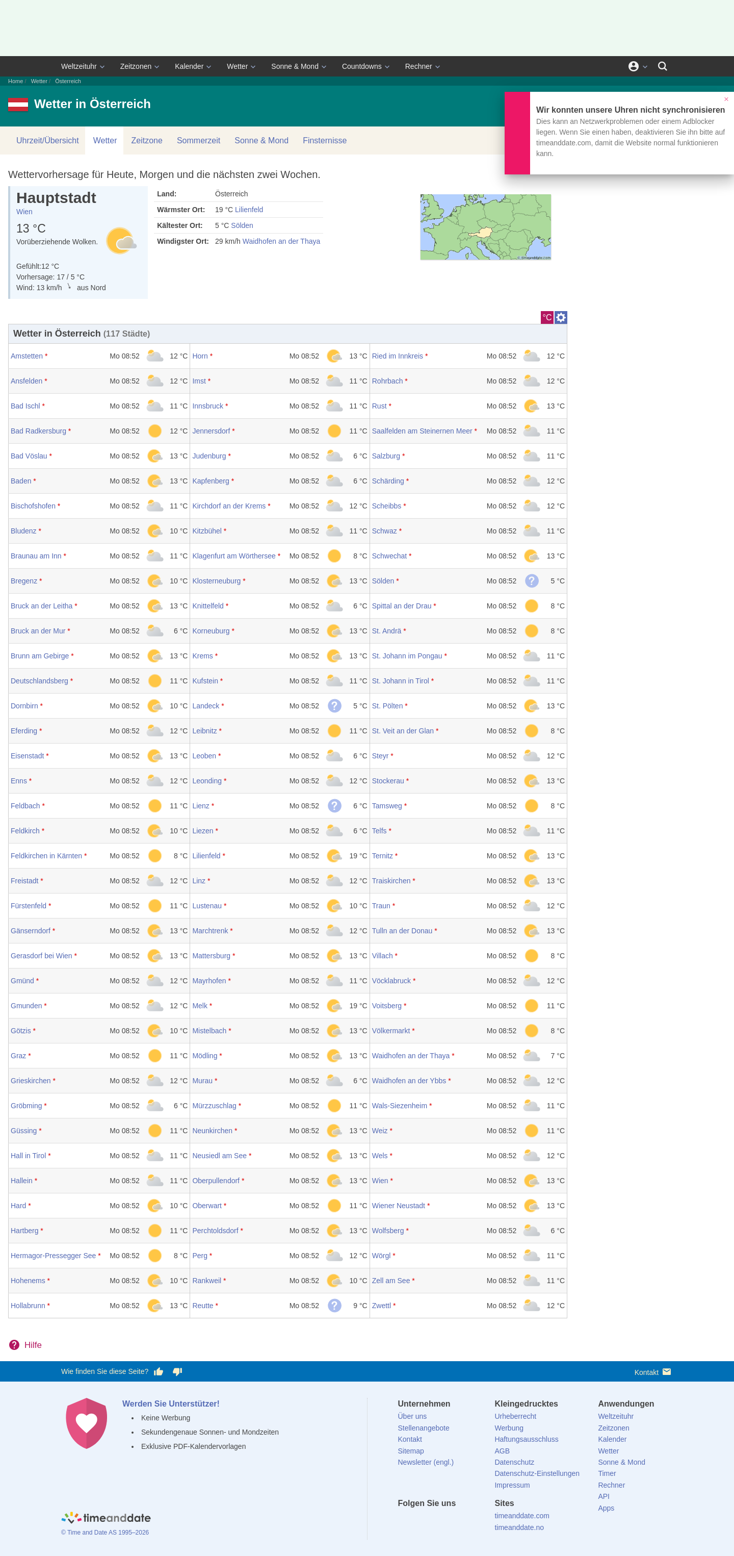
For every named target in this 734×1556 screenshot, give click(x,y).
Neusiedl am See (219, 1156)
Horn (199, 356)
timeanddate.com (521, 1516)
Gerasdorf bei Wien (41, 956)
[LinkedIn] (440, 1522)
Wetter (237, 66)
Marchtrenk (210, 931)
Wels (380, 1156)
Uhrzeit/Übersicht (47, 140)
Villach (382, 956)
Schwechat (389, 556)
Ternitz (382, 856)
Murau (202, 1081)
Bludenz (24, 531)
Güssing (24, 1131)
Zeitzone (147, 140)
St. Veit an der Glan (403, 731)
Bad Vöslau (29, 456)
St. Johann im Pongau (407, 656)
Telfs (379, 831)
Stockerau (388, 781)
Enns (19, 781)
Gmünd (22, 981)
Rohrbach (387, 381)
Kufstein (205, 681)
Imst (198, 381)
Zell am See (391, 1281)
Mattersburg (211, 956)
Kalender (189, 66)
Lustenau (207, 906)
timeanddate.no (519, 1527)
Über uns (412, 1416)
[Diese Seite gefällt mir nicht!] (177, 1372)
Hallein (22, 1181)
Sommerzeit (198, 140)
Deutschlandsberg (39, 681)
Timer (607, 1473)
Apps (606, 1508)
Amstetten (27, 356)
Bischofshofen (33, 506)
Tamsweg (387, 806)
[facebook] (405, 1522)
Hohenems (28, 1281)
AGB (502, 1451)
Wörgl (381, 1256)
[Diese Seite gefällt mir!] (158, 1372)
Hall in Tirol (28, 1156)
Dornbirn (24, 706)
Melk (199, 1006)
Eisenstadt (27, 756)
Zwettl (381, 1306)
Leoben (204, 756)
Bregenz (24, 581)
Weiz (380, 1131)
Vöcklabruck (391, 981)
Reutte (202, 1306)
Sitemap (411, 1451)
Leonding (207, 781)
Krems (202, 656)
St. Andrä (387, 631)
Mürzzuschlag (214, 1106)
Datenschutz (514, 1462)
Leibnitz (204, 731)
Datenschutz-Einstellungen (537, 1473)
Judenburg (209, 456)
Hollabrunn (28, 1306)
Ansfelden (26, 381)
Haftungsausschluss (526, 1439)
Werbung (508, 1428)
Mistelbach (209, 1031)
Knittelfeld (207, 606)
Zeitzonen (135, 66)
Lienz (200, 806)
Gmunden (26, 1006)
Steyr (380, 756)
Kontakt (654, 1371)
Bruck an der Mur (38, 631)
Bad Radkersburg (38, 431)
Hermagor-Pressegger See (53, 1256)
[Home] (106, 1519)
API (604, 1496)
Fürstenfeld (28, 906)
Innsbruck (207, 406)
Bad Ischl (25, 406)
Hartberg (24, 1231)
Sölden (242, 225)
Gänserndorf (30, 931)
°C (547, 317)
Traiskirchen (391, 881)
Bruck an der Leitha (41, 606)
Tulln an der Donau (402, 931)
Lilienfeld (249, 210)
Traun (381, 906)
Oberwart (207, 1206)
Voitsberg (387, 1006)
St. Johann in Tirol (400, 681)
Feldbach (25, 806)
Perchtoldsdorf (215, 1231)
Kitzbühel (207, 531)
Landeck (205, 706)
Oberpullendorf (216, 1181)
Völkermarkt (391, 1031)
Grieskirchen (31, 1081)
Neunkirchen (212, 1131)
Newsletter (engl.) (426, 1462)
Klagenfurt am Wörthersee (233, 556)
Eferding (24, 731)
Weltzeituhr (79, 66)
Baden (21, 481)
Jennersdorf (211, 431)
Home (15, 81)
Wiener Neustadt (398, 1206)
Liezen (202, 831)
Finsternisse (325, 140)
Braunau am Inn (36, 556)
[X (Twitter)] (422, 1522)
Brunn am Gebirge (40, 656)
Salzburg (386, 456)
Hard (18, 1206)
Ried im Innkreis (397, 356)
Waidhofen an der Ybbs (409, 1081)
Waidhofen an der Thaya (282, 241)
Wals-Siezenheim (399, 1106)
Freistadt (24, 881)
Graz (18, 1056)
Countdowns (362, 66)
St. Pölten (387, 706)
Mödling (204, 1056)
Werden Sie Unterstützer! (171, 1403)
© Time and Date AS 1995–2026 (105, 1532)
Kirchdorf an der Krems (229, 506)
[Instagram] (457, 1522)
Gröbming (26, 1106)
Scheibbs (387, 506)
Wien (24, 212)
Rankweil (206, 1281)
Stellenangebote (424, 1428)
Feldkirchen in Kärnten (46, 856)
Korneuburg (210, 631)
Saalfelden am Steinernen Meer (422, 431)
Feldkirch (25, 831)
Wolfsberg (388, 1231)
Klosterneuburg (216, 581)
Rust (379, 406)
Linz (198, 881)
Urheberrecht (515, 1416)
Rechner (418, 66)
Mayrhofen (209, 981)
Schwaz (384, 531)
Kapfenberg (210, 481)
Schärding (388, 481)
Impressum (512, 1485)
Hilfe (33, 1345)
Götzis (21, 1031)
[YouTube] (474, 1522)
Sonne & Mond (295, 66)
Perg (199, 1256)
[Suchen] (662, 66)
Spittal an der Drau (402, 606)
